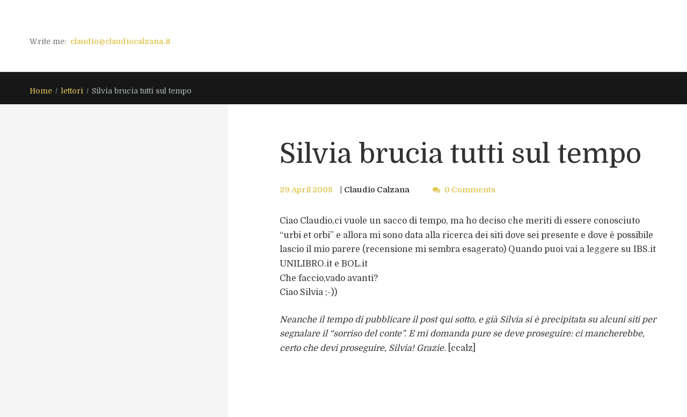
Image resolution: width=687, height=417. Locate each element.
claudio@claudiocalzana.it (120, 41)
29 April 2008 (306, 189)
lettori (72, 91)
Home (41, 91)
